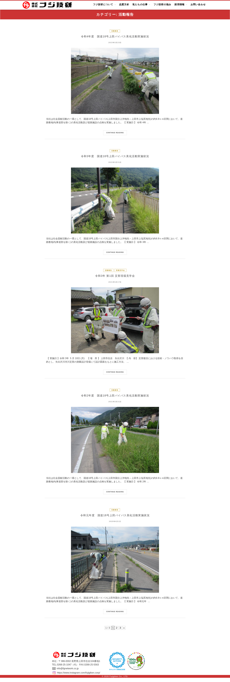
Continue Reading (115, 133)
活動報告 (114, 31)
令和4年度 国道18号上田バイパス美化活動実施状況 (115, 37)
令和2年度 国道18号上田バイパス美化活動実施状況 (115, 398)
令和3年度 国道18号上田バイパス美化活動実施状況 (115, 157)
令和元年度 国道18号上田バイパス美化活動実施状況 (115, 519)
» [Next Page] (124, 632)
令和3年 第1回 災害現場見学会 (115, 278)
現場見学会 (120, 272)
